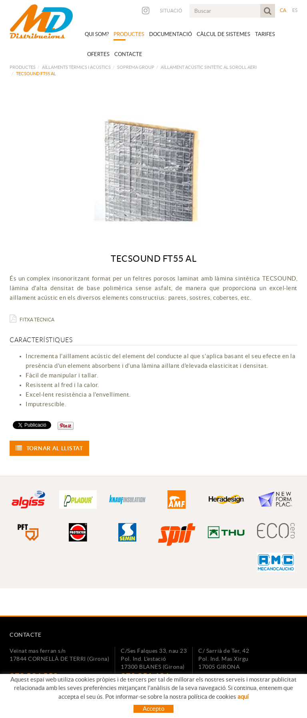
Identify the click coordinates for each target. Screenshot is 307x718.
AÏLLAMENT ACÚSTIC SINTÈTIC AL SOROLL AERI (209, 67)
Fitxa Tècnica (32, 319)
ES (295, 10)
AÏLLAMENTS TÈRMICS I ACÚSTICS (76, 67)
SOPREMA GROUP (135, 67)
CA (283, 10)
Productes (23, 67)
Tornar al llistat (49, 448)
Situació (171, 10)
